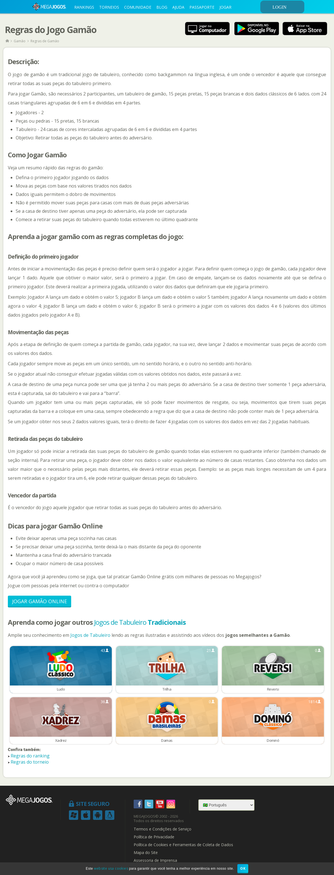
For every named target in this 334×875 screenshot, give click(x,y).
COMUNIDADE (137, 7)
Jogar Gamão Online (39, 601)
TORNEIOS (109, 7)
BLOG (161, 7)
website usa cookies (111, 868)
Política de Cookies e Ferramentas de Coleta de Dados (183, 844)
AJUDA (178, 7)
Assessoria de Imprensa (155, 860)
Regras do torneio (30, 762)
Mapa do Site (146, 852)
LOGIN (287, 7)
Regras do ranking (30, 756)
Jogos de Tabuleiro (140, 622)
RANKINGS (84, 7)
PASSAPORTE (201, 7)
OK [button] (242, 868)
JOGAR (225, 7)
